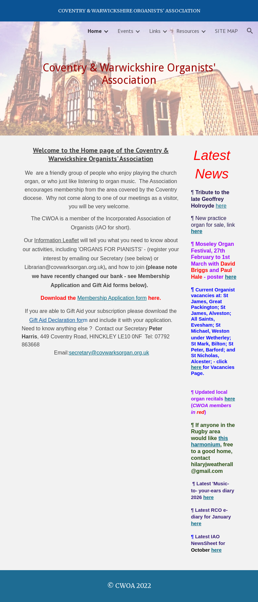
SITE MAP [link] (226, 31)
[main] (129, 74)
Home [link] (95, 31)
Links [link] (155, 31)
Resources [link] (187, 31)
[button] (250, 31)
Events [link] (125, 31)
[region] (129, 10)
